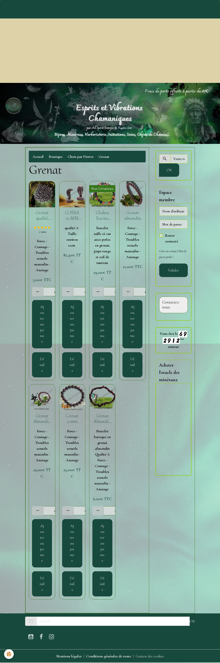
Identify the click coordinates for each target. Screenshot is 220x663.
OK (169, 170)
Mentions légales (69, 656)
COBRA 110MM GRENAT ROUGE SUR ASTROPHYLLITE (72, 215)
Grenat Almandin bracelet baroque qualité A (102, 418)
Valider (173, 270)
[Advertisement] (110, 51)
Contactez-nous (171, 305)
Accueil (38, 156)
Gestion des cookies (150, 656)
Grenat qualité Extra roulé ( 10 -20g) (42, 215)
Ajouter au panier (42, 324)
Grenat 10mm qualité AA (72, 418)
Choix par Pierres (80, 156)
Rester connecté (171, 238)
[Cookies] (9, 654)
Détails (42, 365)
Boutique (56, 156)
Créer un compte (168, 251)
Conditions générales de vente (108, 656)
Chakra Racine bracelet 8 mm (102, 215)
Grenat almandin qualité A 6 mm (132, 215)
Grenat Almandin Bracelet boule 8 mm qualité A (42, 418)
